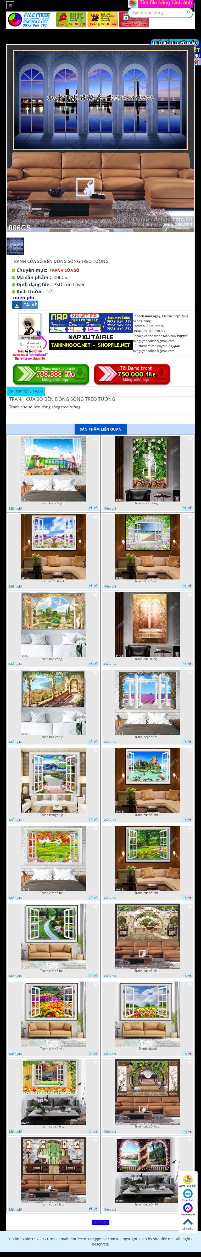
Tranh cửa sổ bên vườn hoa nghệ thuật (53, 971)
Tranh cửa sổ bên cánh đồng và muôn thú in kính (53, 893)
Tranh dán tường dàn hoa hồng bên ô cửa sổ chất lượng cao (148, 503)
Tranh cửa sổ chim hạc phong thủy (148, 971)
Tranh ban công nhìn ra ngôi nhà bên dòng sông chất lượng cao (53, 503)
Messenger (188, 1209)
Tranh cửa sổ (148, 1049)
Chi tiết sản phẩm (26, 391)
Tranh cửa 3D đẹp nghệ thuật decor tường (148, 659)
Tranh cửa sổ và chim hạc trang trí (148, 1126)
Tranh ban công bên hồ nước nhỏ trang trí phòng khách (53, 659)
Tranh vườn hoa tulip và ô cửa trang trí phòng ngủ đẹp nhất (53, 581)
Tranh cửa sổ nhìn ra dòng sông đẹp (148, 1204)
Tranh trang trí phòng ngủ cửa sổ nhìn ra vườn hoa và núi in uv (53, 815)
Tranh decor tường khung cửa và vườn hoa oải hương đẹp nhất (148, 737)
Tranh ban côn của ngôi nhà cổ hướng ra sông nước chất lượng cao (53, 737)
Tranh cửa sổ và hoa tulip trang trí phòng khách (53, 1049)
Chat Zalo (188, 1195)
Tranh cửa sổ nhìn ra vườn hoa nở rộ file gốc (148, 893)
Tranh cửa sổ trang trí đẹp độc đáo (53, 1126)
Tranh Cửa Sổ (64, 270)
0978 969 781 (188, 1181)
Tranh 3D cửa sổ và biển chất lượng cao (148, 581)
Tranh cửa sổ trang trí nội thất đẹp (53, 1204)
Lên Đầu (187, 1223)
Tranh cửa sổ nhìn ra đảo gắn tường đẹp (148, 815)
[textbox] (160, 13)
